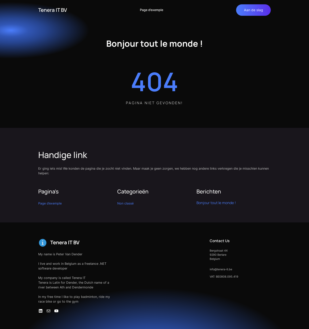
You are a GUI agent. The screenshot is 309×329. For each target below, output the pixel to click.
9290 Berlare (218, 254)
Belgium (215, 258)
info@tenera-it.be (221, 269)
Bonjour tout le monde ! (216, 202)
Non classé (125, 203)
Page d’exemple (151, 10)
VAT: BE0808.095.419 (224, 276)
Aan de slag (253, 10)
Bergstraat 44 (219, 250)
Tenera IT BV (52, 10)
